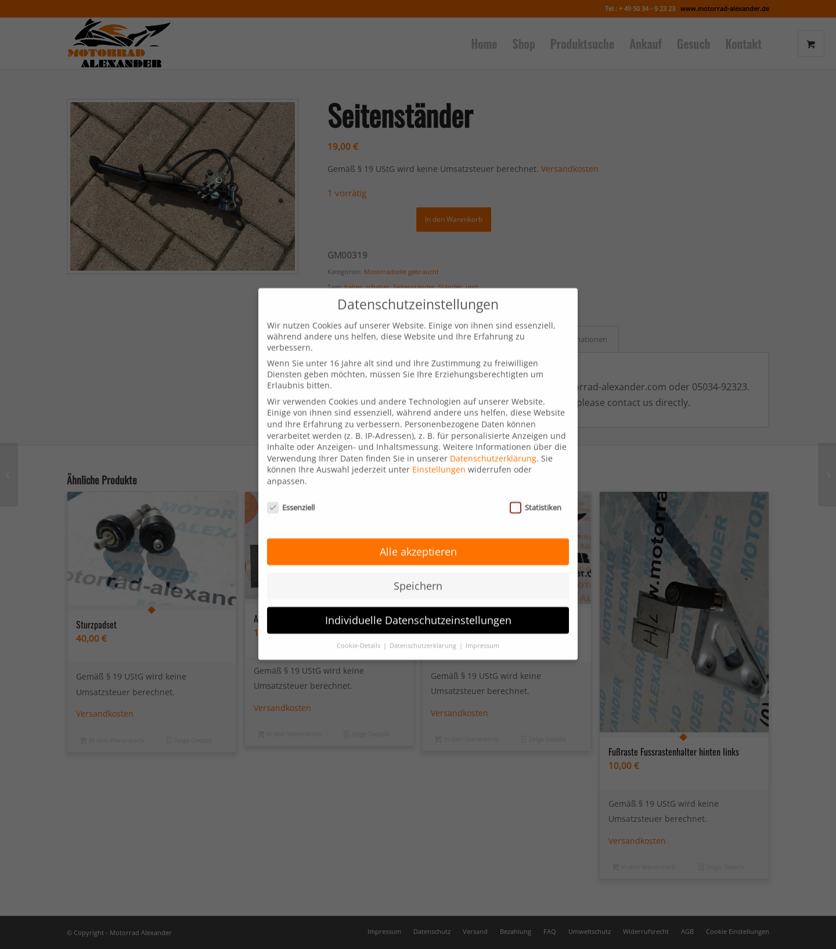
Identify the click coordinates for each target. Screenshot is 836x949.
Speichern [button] (418, 544)
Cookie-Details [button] (359, 603)
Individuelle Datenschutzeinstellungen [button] (418, 578)
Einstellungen (439, 427)
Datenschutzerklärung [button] (424, 603)
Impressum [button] (482, 603)
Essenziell (291, 464)
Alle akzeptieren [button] (418, 509)
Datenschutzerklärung (493, 415)
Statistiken (535, 464)
